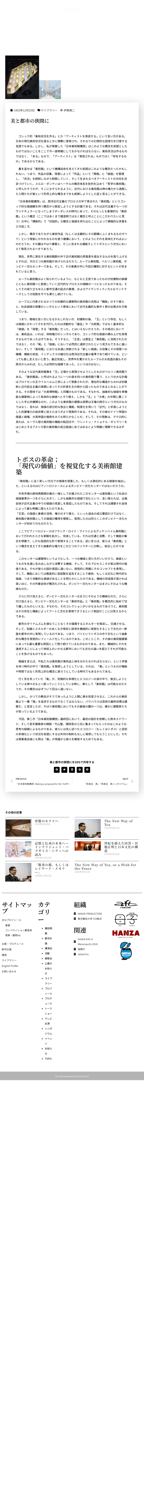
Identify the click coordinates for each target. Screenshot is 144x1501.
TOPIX (48, 1058)
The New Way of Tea (118, 823)
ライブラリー (66, 110)
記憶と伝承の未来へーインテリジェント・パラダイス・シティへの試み (52, 849)
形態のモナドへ (47, 821)
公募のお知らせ (48, 968)
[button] (74, 770)
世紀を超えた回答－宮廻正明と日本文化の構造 (121, 847)
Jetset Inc (79, 1076)
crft (87, 1076)
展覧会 (48, 958)
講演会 (48, 948)
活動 (47, 953)
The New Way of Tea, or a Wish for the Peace (105, 866)
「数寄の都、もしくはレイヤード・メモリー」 (52, 868)
